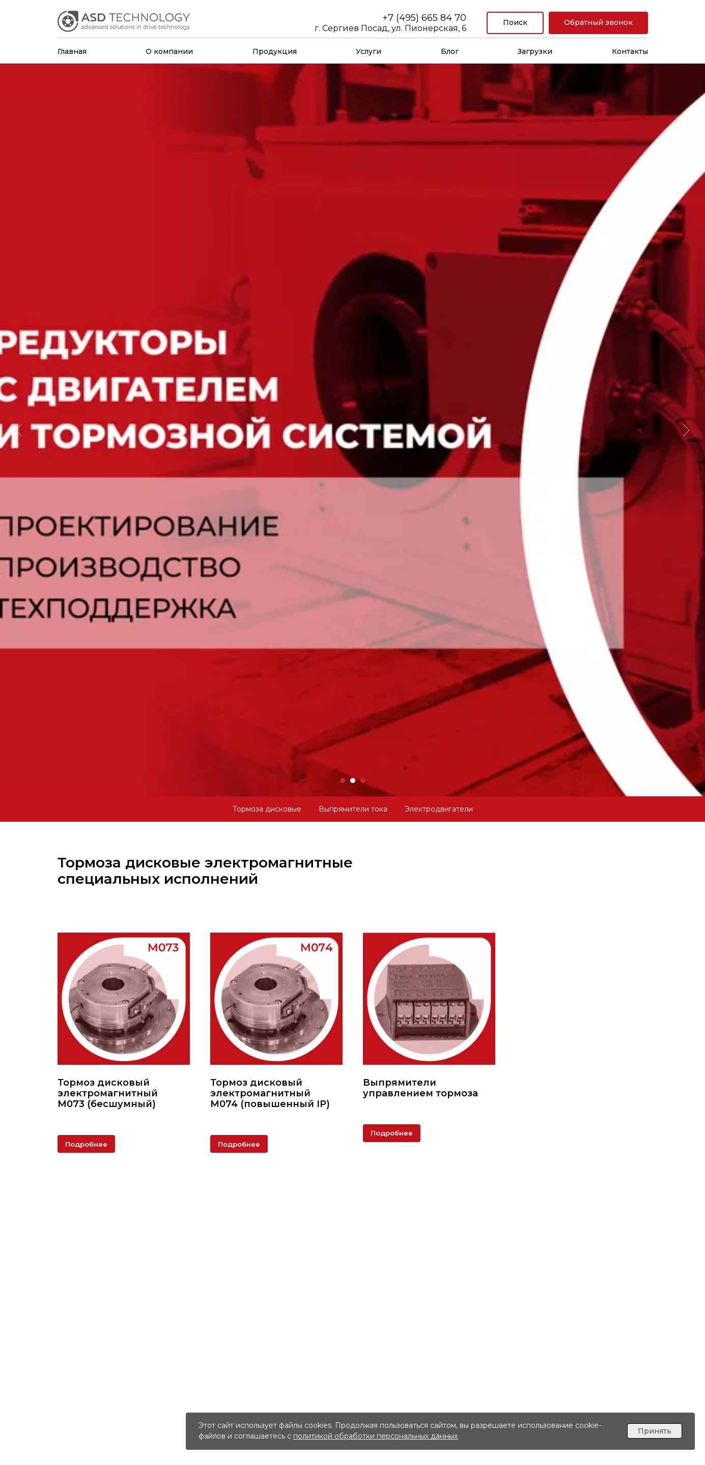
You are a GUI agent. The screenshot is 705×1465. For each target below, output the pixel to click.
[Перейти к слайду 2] (352, 780)
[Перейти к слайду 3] (362, 780)
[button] (598, 23)
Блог (450, 51)
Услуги (368, 51)
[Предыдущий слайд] (18, 402)
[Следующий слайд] (686, 402)
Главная (72, 51)
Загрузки (535, 51)
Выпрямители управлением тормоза (420, 1088)
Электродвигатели (439, 809)
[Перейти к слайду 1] (342, 780)
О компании (169, 51)
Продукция (274, 51)
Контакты (630, 51)
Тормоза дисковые (267, 809)
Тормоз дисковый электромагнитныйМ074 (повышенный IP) (270, 1093)
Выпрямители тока (353, 809)
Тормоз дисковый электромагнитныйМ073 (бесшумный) (108, 1093)
